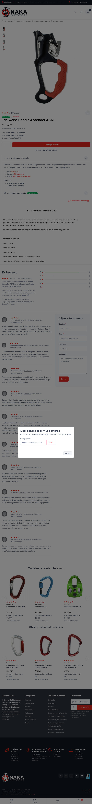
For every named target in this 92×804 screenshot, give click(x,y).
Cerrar (67, 453)
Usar (51, 442)
